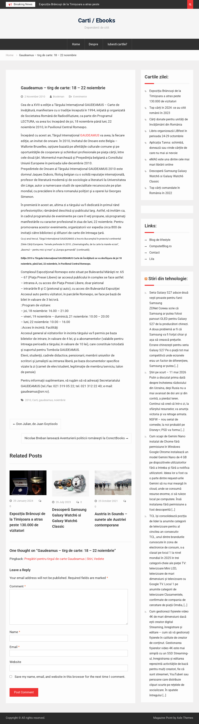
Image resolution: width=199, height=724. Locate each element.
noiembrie (59, 400)
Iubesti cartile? (117, 44)
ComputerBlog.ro (160, 246)
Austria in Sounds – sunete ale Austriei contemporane (111, 519)
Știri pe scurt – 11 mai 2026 (167, 372)
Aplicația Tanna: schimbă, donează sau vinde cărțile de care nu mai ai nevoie (168, 148)
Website (15, 662)
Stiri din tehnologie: (168, 278)
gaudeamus (46, 400)
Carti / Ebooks (96, 20)
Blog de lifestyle (159, 240)
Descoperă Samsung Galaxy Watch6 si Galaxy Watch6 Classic (168, 176)
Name (15, 632)
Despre (93, 44)
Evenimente (80, 96)
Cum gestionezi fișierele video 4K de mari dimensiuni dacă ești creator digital (169, 617)
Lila (151, 259)
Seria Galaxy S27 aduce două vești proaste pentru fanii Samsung (168, 298)
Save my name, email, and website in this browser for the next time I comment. (70, 677)
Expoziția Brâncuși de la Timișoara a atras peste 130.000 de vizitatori (165, 96)
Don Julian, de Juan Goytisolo (37, 424)
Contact (154, 252)
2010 (28, 400)
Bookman (58, 96)
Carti (35, 400)
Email (14, 647)
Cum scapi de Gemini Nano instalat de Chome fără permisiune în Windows (167, 442)
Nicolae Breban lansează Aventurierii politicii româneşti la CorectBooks (75, 438)
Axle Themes (185, 718)
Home (76, 44)
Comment (18, 586)
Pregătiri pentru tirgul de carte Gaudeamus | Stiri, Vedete (64, 559)
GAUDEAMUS (89, 135)
